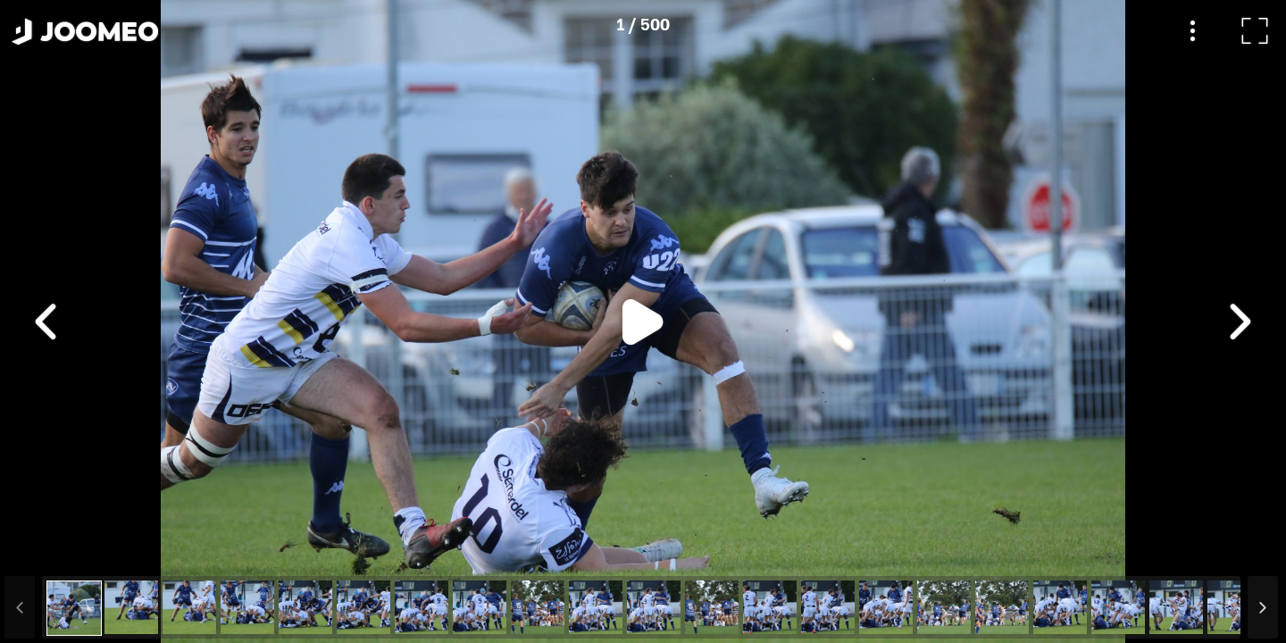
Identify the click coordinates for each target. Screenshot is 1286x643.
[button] (47, 551)
